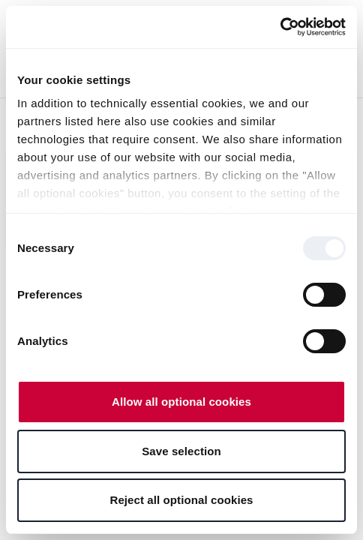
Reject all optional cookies (181, 500)
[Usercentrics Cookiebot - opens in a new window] (280, 27)
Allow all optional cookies (181, 401)
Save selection (181, 451)
